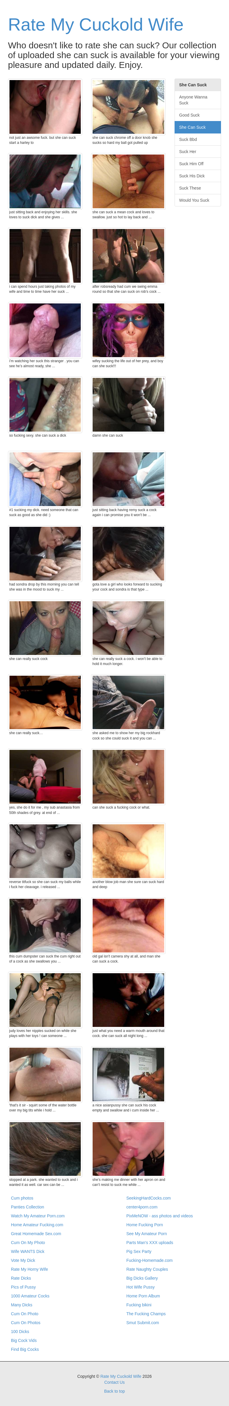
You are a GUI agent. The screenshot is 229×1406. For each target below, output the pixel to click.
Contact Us (114, 1382)
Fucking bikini (138, 1304)
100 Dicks (20, 1331)
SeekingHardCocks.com (148, 1198)
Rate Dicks (21, 1278)
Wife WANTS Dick (27, 1251)
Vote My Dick (23, 1260)
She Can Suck (192, 127)
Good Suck (189, 115)
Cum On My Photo (28, 1242)
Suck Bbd (188, 139)
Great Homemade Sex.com (36, 1233)
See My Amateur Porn (146, 1233)
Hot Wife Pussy (140, 1287)
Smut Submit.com (142, 1322)
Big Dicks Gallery (142, 1278)
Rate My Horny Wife (29, 1269)
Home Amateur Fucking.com (37, 1224)
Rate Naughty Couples (147, 1269)
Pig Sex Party (138, 1251)
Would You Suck (194, 200)
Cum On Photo (24, 1313)
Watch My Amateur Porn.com (38, 1215)
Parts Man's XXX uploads (149, 1242)
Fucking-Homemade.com (149, 1260)
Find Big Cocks (25, 1349)
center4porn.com (141, 1207)
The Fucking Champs (146, 1313)
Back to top (114, 1391)
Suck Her (187, 151)
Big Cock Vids (24, 1340)
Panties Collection (27, 1207)
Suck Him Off (191, 163)
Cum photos (22, 1198)
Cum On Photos (26, 1322)
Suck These (190, 188)
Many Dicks (21, 1304)
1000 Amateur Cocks (30, 1296)
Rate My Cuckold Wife (96, 24)
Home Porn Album (143, 1296)
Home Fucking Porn (144, 1224)
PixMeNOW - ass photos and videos (159, 1215)
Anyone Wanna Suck (193, 100)
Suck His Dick (192, 176)
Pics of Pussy (23, 1287)
